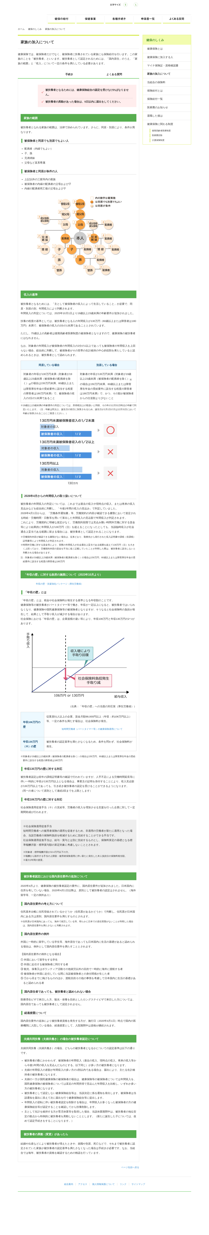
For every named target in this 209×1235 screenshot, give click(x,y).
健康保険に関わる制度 (160, 124)
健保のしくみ (35, 29)
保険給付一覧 (155, 99)
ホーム (21, 29)
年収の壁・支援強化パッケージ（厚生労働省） (59, 584)
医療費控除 (157, 135)
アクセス (82, 1184)
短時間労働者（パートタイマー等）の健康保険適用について (92, 729)
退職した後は (155, 115)
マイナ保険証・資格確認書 (162, 65)
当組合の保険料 (156, 82)
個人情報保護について (103, 1184)
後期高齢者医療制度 (161, 130)
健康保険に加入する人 (160, 57)
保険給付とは (155, 90)
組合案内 (68, 1184)
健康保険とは (155, 48)
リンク (123, 1184)
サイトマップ (138, 1184)
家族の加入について (159, 73)
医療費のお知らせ (157, 107)
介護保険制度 (158, 140)
